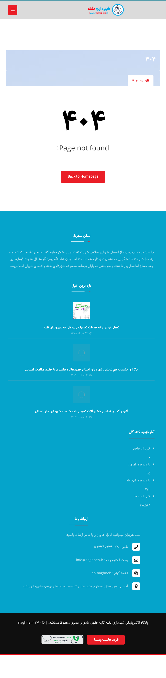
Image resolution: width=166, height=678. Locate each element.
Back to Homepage (83, 177)
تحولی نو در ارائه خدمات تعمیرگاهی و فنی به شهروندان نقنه (81, 327)
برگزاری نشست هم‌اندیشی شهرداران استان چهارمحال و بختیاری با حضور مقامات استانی (81, 369)
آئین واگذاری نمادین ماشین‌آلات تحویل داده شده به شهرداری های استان (81, 411)
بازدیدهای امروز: (138, 464)
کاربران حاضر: (140, 448)
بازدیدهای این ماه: (137, 480)
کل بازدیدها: (141, 496)
